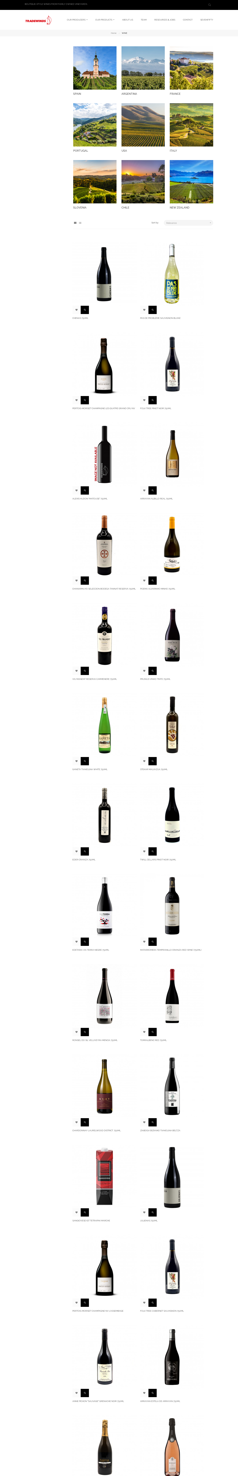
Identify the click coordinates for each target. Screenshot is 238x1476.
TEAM (124, 1427)
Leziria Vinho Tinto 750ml (87, 957)
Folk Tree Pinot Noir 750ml (88, 358)
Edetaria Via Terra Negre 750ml (188, 554)
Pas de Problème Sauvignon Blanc (141, 290)
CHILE (125, 206)
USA (124, 149)
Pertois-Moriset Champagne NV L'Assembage (139, 756)
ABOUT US (126, 1421)
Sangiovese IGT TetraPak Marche (188, 686)
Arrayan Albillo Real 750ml (186, 358)
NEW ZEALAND (179, 206)
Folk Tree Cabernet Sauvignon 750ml (188, 756)
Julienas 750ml (82, 754)
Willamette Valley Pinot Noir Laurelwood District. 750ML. (138, 1091)
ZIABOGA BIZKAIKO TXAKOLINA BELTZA (141, 686)
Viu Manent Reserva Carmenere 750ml (188, 424)
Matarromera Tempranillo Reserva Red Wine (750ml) (94, 1091)
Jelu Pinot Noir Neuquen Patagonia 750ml (190, 1226)
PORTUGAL (80, 149)
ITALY (173, 149)
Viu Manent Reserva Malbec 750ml (190, 889)
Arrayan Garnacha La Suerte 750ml (191, 1157)
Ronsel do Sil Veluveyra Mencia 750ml (140, 620)
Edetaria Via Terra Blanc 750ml (188, 1292)
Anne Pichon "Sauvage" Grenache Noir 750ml (92, 823)
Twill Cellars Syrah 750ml (88, 1024)
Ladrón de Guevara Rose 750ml (91, 1292)
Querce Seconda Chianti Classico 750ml (189, 959)
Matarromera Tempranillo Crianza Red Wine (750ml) (94, 620)
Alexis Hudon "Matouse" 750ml (139, 358)
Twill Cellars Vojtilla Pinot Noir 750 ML (94, 1158)
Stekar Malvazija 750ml (183, 490)
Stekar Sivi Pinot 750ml (134, 1224)
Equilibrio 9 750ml (180, 1089)
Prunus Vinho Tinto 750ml (88, 490)
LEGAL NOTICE (128, 1415)
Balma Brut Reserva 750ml (88, 1224)
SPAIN (77, 92)
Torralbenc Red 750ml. (183, 619)
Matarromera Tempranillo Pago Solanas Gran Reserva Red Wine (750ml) (92, 1359)
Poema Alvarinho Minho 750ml (139, 422)
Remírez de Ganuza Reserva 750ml (190, 1024)
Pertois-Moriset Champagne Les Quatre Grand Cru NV (188, 292)
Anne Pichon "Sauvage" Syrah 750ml (142, 1157)
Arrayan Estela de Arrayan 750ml (141, 822)
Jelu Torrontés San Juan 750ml (140, 1292)
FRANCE (175, 92)
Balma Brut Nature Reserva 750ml (190, 822)
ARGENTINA (129, 92)
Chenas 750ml (81, 290)
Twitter (157, 1427)
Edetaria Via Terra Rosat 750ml (139, 1024)
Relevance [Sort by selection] (189, 221)
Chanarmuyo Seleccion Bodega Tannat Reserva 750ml (91, 424)
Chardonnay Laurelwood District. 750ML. (93, 688)
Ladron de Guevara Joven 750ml (140, 957)
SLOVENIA (79, 206)
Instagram (159, 1415)
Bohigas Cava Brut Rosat (87, 889)
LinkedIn (158, 1421)
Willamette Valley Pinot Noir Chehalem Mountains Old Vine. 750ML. (143, 1358)
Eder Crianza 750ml (84, 554)
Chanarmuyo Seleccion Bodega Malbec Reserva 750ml (140, 891)
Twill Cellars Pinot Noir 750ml (139, 554)
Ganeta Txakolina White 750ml (139, 490)
